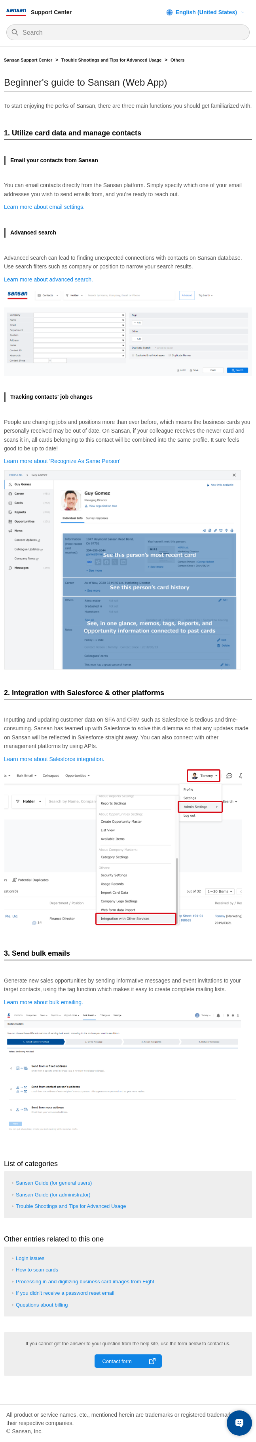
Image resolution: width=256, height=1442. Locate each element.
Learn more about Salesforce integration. (54, 759)
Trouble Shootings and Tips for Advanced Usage (111, 60)
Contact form (117, 1361)
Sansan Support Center (28, 60)
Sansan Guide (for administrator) (53, 1195)
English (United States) (206, 12)
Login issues (30, 1258)
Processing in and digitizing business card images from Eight (85, 1281)
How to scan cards (37, 1270)
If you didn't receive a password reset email (65, 1293)
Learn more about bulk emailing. (43, 1002)
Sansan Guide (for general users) (54, 1183)
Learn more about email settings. (44, 207)
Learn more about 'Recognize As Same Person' (62, 461)
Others (177, 60)
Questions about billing (42, 1305)
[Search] (132, 32)
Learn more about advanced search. (48, 279)
